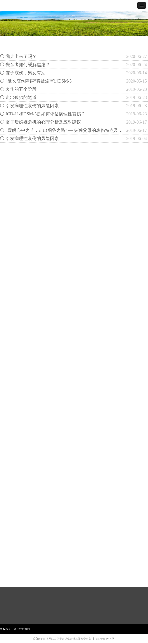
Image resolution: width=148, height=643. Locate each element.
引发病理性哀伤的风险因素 (32, 105)
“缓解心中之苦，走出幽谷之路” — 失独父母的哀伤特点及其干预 (65, 130)
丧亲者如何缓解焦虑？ (28, 64)
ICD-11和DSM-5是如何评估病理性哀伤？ (45, 113)
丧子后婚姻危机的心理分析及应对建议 (43, 122)
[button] (141, 5)
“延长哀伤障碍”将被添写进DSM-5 (39, 81)
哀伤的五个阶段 (21, 89)
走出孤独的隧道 (21, 97)
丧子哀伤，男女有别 (25, 72)
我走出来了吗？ (21, 56)
